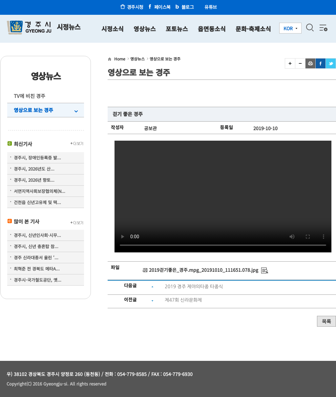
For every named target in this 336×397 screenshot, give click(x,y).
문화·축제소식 (253, 28)
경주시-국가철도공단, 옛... (37, 280)
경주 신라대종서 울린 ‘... (36, 257)
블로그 (187, 7)
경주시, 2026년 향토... (34, 180)
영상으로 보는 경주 (33, 109)
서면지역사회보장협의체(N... (39, 191)
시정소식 (112, 28)
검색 (310, 28)
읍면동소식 (212, 28)
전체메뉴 (323, 28)
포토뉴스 (177, 28)
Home (119, 58)
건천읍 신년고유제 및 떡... (37, 202)
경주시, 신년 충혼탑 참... (36, 246)
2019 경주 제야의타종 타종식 (194, 286)
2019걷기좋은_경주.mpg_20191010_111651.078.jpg (203, 270)
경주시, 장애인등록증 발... (37, 157)
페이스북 (162, 7)
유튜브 (210, 7)
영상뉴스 (145, 28)
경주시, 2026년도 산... (34, 169)
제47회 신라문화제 (183, 300)
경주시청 (135, 7)
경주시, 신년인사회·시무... (37, 235)
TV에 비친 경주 (29, 95)
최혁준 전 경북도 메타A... (37, 269)
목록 (326, 321)
